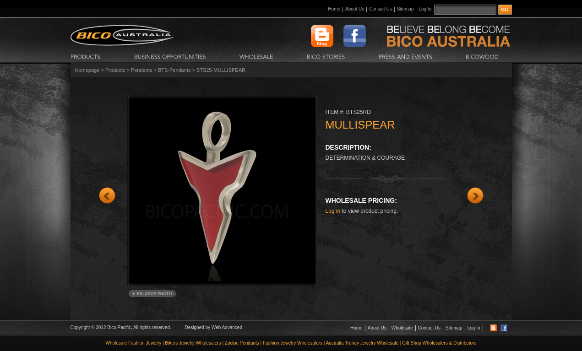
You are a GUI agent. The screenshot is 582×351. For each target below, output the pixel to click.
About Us (354, 8)
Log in (333, 211)
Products (115, 70)
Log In (425, 8)
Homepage (87, 70)
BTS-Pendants (174, 70)
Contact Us (380, 8)
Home (334, 8)
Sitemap (405, 8)
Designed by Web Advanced (213, 327)
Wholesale (402, 327)
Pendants (141, 70)
